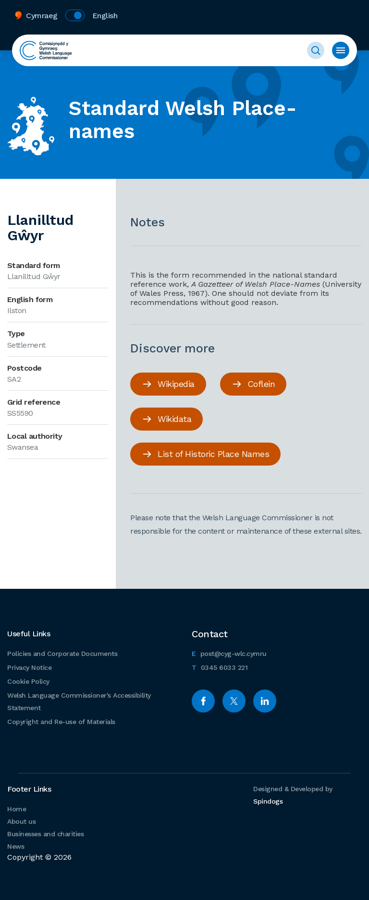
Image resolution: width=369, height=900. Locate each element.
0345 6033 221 (219, 666)
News (15, 846)
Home (16, 809)
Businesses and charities (45, 834)
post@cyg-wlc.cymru (229, 652)
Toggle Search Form (315, 50)
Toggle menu (340, 50)
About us (21, 821)
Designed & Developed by (292, 795)
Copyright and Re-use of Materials (61, 721)
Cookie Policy (28, 681)
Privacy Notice (29, 667)
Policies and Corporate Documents (62, 653)
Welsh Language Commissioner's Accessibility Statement (79, 701)
